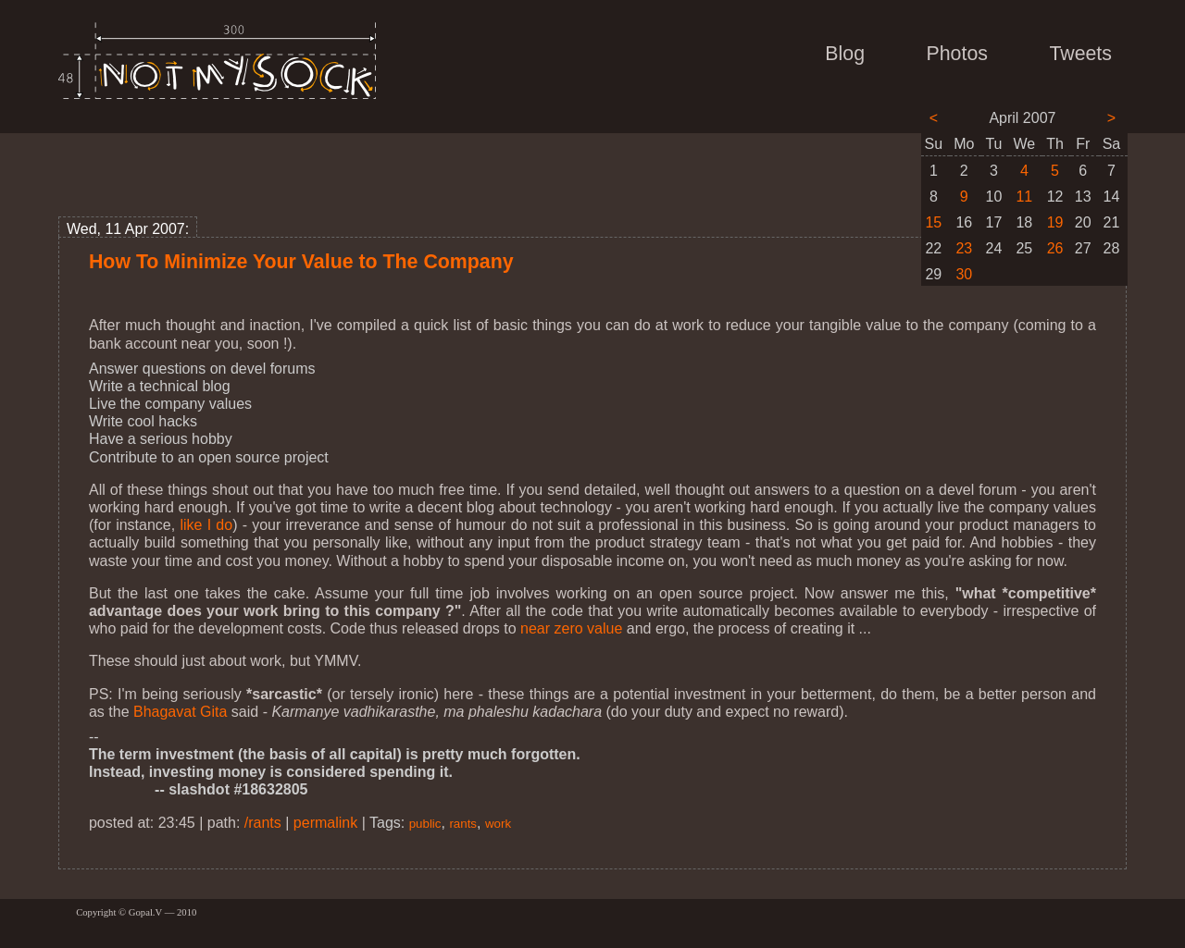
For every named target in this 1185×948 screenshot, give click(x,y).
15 (933, 222)
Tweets (1080, 54)
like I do (206, 525)
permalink (325, 823)
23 (963, 248)
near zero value (571, 628)
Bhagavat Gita (180, 712)
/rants (262, 823)
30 (963, 274)
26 (1055, 248)
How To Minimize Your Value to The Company (301, 262)
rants (463, 824)
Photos (957, 54)
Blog (845, 54)
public (425, 824)
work (498, 824)
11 (1024, 196)
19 (1055, 222)
